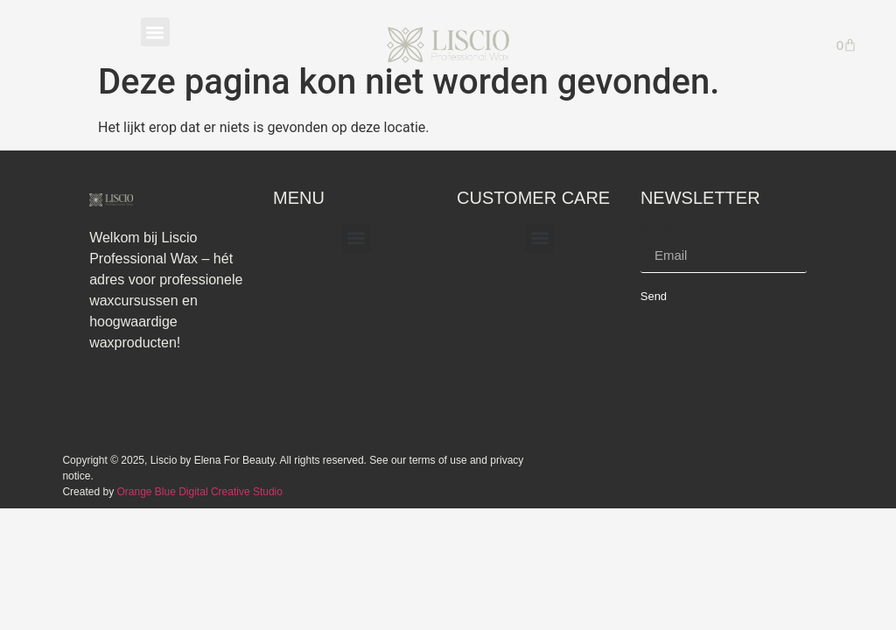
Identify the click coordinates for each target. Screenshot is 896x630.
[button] (155, 32)
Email (658, 231)
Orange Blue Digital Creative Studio (199, 492)
